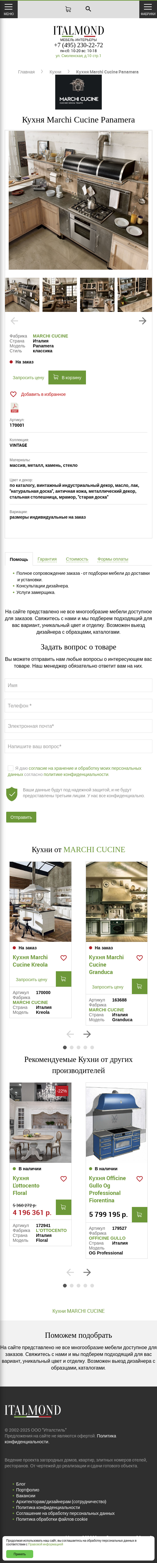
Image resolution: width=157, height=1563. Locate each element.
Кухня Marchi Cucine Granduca (106, 964)
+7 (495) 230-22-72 (78, 45)
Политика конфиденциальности (48, 1507)
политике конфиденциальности (76, 774)
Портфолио (27, 1490)
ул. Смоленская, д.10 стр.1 (78, 55)
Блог (20, 1484)
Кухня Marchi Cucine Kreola (30, 960)
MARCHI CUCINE (50, 336)
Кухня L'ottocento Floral (26, 1185)
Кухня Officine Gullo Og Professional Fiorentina (107, 1189)
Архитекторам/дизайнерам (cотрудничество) (61, 1501)
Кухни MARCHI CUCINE (78, 1311)
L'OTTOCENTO (51, 1230)
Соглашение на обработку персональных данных (65, 1513)
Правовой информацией (45, 1544)
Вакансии (25, 1496)
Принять (20, 1554)
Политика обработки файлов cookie (51, 1519)
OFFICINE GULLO (107, 1238)
